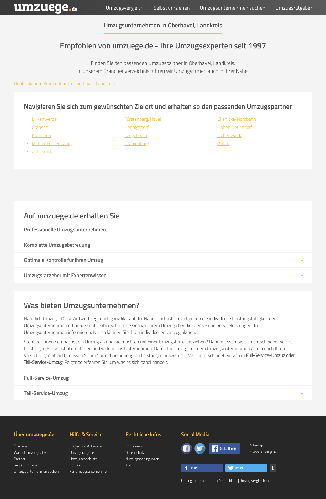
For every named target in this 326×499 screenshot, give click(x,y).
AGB (128, 465)
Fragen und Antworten (86, 446)
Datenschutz (135, 452)
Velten (223, 143)
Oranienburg (136, 143)
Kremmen (41, 135)
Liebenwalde (229, 135)
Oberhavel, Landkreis (94, 83)
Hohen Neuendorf (234, 127)
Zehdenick (42, 151)
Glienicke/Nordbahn (236, 119)
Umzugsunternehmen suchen (232, 8)
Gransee (40, 127)
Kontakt (76, 465)
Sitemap (256, 445)
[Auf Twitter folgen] (200, 448)
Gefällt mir (228, 448)
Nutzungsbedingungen (142, 458)
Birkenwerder (45, 119)
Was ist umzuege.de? (30, 452)
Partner (19, 458)
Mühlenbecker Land (51, 143)
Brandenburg (56, 83)
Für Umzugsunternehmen (89, 471)
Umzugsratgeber (293, 8)
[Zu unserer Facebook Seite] (186, 448)
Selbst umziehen (172, 8)
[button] (202, 468)
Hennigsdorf (136, 127)
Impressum (134, 446)
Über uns (21, 446)
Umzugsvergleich (125, 8)
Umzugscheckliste (83, 458)
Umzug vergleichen (254, 480)
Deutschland (26, 83)
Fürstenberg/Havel (142, 119)
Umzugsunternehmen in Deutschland (209, 480)
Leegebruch (135, 135)
